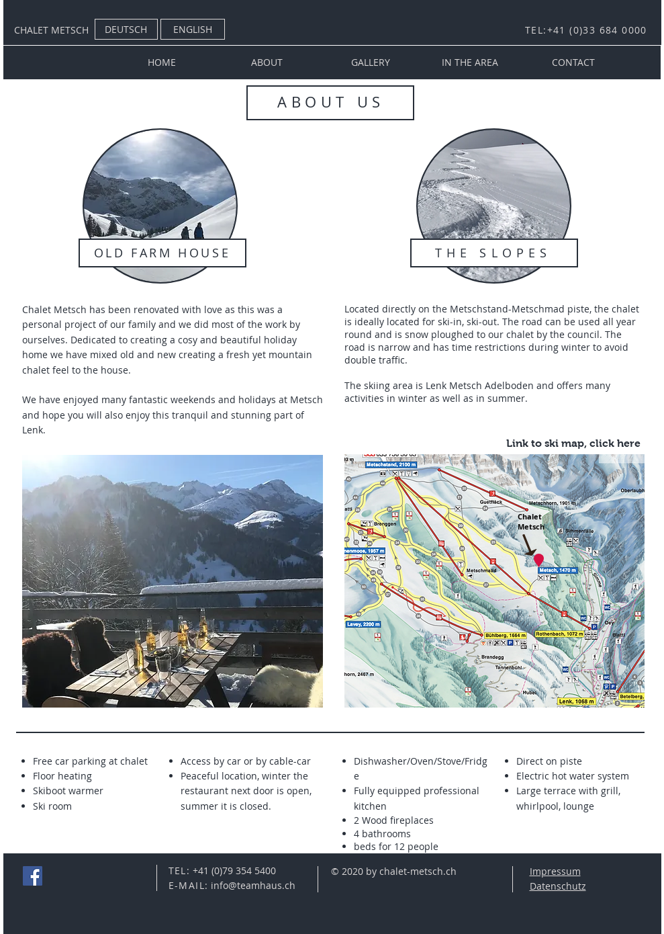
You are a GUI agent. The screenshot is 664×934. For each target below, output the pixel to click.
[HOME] (161, 62)
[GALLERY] (370, 62)
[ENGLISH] (192, 29)
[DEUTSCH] (126, 29)
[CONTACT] (573, 62)
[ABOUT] (267, 62)
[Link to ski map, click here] (573, 444)
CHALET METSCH (51, 30)
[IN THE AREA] (470, 62)
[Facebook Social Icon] (32, 876)
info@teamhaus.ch (253, 885)
